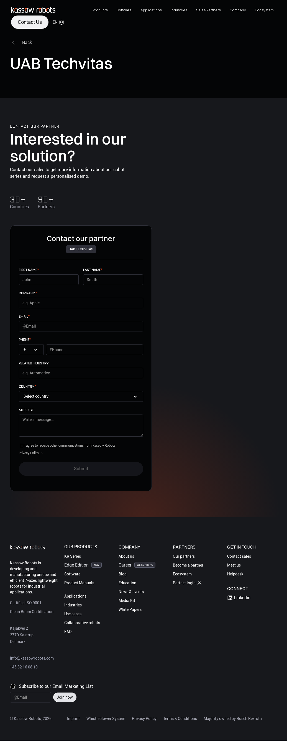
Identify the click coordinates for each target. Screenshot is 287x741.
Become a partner (188, 565)
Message (26, 410)
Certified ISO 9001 (26, 603)
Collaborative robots (82, 623)
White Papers (130, 609)
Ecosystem (182, 574)
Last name (92, 270)
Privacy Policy (144, 718)
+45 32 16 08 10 (24, 667)
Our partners (184, 556)
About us (126, 556)
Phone (25, 340)
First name (29, 270)
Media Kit (127, 600)
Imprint (73, 718)
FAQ (68, 631)
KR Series (72, 556)
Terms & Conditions (180, 718)
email (24, 316)
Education (127, 583)
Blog (123, 574)
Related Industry (34, 363)
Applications (75, 596)
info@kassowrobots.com (32, 658)
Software (72, 574)
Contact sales (239, 556)
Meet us (234, 565)
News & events (131, 592)
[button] (100, 10)
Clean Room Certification (31, 611)
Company (28, 293)
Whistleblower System (105, 718)
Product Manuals (79, 583)
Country (27, 386)
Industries (73, 605)
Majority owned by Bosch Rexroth (233, 718)
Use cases (72, 614)
